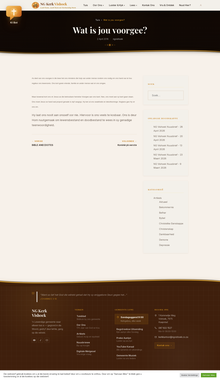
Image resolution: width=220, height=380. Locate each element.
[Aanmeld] (201, 5)
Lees (133, 5)
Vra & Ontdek (167, 5)
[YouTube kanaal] (34, 340)
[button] (14, 15)
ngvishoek (118, 39)
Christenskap (166, 229)
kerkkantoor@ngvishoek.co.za (173, 337)
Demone (163, 239)
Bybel (162, 218)
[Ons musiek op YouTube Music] (40, 340)
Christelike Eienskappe (171, 223)
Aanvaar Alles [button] (209, 375)
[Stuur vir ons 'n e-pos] (46, 340)
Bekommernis (166, 207)
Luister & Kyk (117, 5)
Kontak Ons (148, 5)
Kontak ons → (164, 345)
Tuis (85, 5)
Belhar (162, 212)
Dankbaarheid (166, 234)
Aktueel (163, 202)
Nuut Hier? (185, 5)
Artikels (157, 198)
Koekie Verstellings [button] (189, 375)
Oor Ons (98, 5)
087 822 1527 (165, 328)
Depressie (164, 245)
